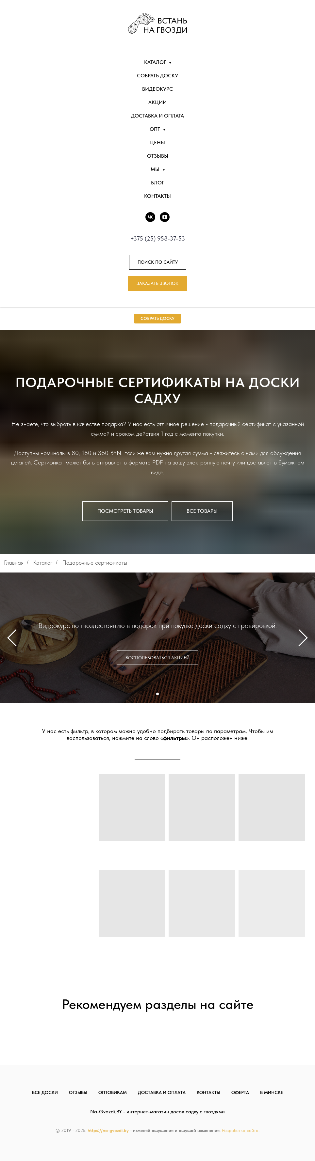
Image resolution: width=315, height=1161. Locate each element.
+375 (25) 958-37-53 (157, 238)
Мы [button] (156, 169)
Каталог (43, 562)
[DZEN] (165, 217)
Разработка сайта (240, 1130)
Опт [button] (155, 129)
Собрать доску (157, 75)
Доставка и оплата (157, 116)
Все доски (45, 1092)
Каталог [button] (155, 62)
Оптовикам (112, 1092)
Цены (157, 142)
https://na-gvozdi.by (108, 1130)
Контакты (157, 196)
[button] (157, 283)
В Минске (271, 1092)
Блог (157, 183)
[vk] (150, 217)
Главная (14, 562)
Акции (157, 102)
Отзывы (157, 156)
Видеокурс (157, 89)
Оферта (240, 1092)
